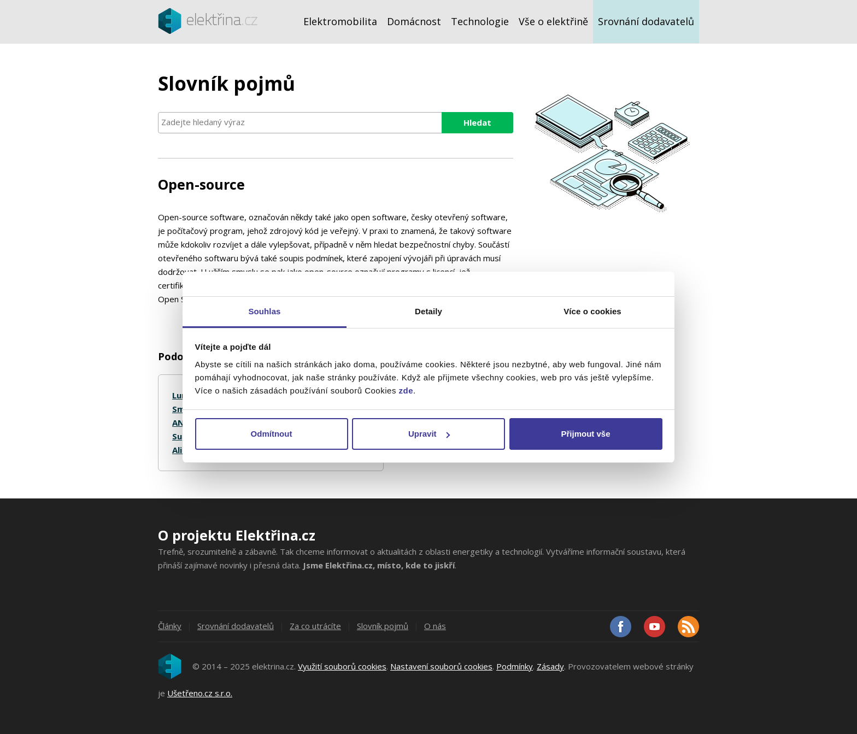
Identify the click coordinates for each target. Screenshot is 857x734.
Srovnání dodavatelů (646, 21)
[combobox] (335, 122)
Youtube (654, 626)
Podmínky (514, 666)
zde (406, 390)
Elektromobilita (340, 21)
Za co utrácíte (315, 625)
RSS (688, 626)
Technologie (480, 21)
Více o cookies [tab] (592, 311)
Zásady (550, 666)
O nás (435, 625)
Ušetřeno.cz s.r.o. (199, 693)
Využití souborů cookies (342, 666)
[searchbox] (335, 122)
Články (169, 625)
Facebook (620, 626)
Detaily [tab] (428, 311)
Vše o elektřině (553, 21)
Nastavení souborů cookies (441, 666)
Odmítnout (271, 433)
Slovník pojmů (382, 625)
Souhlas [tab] (264, 311)
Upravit (429, 433)
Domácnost (414, 21)
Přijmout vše (585, 433)
